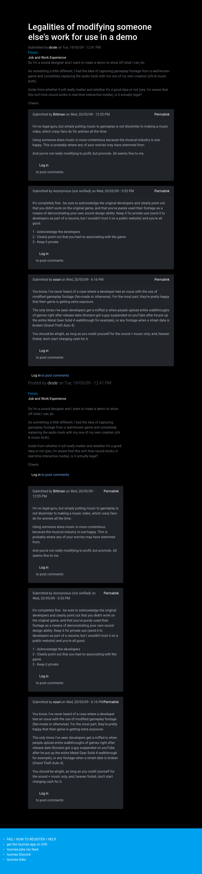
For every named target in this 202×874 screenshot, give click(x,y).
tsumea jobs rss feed (22, 849)
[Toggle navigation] (31, 6)
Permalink (161, 114)
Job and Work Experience (47, 58)
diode (53, 47)
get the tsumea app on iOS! (27, 844)
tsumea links (16, 860)
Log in (43, 165)
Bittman (59, 114)
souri (57, 280)
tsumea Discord (18, 854)
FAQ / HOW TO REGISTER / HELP (31, 839)
